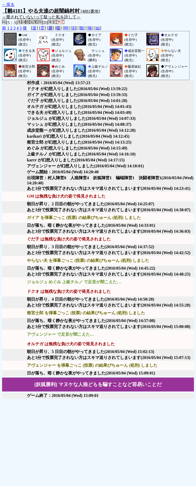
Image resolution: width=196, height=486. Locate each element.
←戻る (8, 4)
